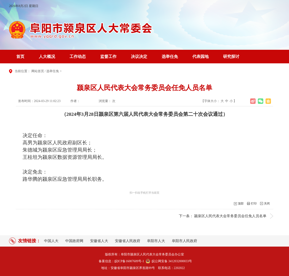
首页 (20, 56)
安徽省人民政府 (127, 241)
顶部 (241, 203)
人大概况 (47, 56)
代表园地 (200, 56)
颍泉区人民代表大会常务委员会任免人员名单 (230, 216)
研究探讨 (231, 56)
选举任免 (170, 56)
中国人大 (51, 241)
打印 (254, 203)
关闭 (267, 203)
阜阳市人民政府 (184, 241)
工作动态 (78, 56)
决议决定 (139, 56)
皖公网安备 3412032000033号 (171, 261)
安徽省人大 (99, 241)
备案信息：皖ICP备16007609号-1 (121, 261)
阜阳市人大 (156, 241)
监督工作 (108, 56)
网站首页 (37, 71)
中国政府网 (74, 241)
